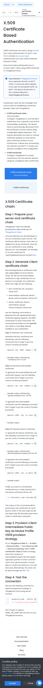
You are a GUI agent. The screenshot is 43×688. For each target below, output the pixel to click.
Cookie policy (9, 661)
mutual (36, 50)
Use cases (21, 646)
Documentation (21, 641)
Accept (12, 683)
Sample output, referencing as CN (22, 452)
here (34, 255)
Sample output (13, 423)
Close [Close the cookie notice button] (30, 683)
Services (21, 655)
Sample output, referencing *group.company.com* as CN (19, 394)
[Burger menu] (38, 4)
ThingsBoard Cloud (29, 79)
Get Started (21, 637)
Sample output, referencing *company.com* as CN (18, 359)
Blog (22, 650)
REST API (25, 570)
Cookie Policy (7, 673)
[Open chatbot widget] (39, 683)
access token (23, 56)
